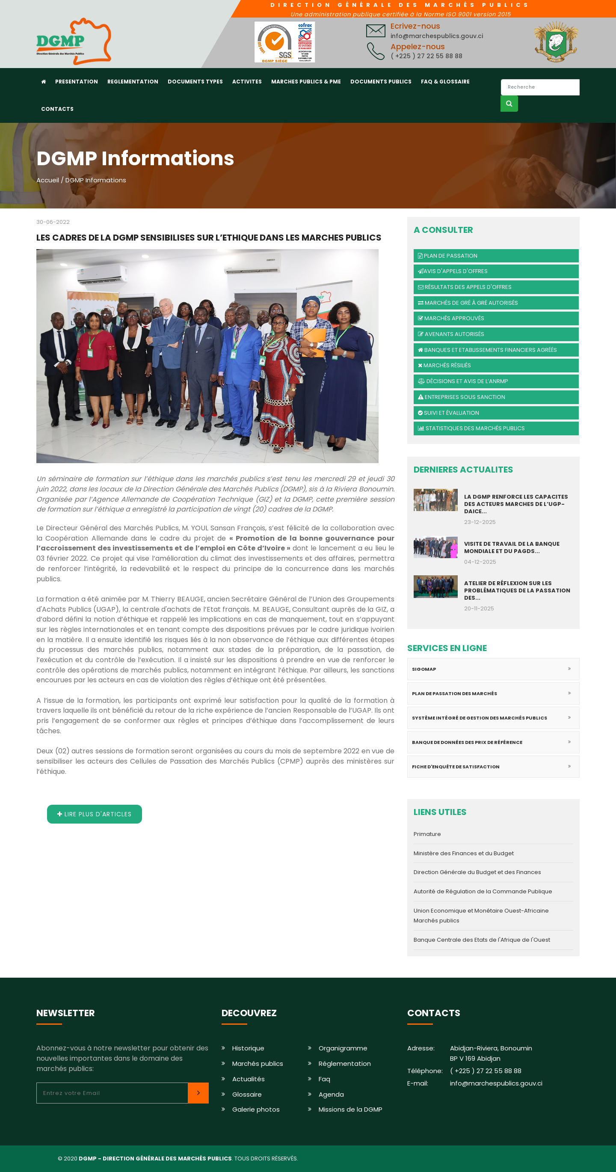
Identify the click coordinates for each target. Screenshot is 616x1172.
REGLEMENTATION (132, 81)
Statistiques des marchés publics (471, 428)
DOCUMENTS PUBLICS (381, 81)
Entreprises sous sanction (461, 397)
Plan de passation (447, 256)
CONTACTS (57, 109)
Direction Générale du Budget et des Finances (477, 872)
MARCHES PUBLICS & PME (306, 81)
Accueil (47, 180)
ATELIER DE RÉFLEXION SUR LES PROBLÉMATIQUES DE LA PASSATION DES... (517, 590)
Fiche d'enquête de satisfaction (456, 766)
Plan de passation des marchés (454, 693)
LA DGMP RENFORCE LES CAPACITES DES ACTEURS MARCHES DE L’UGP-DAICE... (516, 504)
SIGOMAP (424, 669)
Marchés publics (257, 1063)
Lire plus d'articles (94, 814)
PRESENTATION (76, 81)
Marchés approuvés (451, 318)
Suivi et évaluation (448, 413)
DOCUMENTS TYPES (195, 81)
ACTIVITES (247, 81)
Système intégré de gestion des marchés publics (479, 717)
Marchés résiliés (444, 365)
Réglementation (345, 1063)
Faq (324, 1078)
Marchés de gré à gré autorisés (468, 303)
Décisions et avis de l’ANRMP (463, 381)
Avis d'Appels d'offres (453, 271)
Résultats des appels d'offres (465, 287)
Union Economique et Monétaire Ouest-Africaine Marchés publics (481, 916)
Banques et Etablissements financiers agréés (487, 350)
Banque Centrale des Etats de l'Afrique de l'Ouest (482, 940)
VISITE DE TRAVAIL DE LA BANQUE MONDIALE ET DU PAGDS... (512, 547)
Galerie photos (256, 1109)
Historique (248, 1048)
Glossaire (247, 1094)
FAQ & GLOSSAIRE (445, 81)
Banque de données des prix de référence (467, 742)
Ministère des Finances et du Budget (464, 853)
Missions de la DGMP (350, 1109)
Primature (427, 834)
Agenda (331, 1094)
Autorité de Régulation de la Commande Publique (483, 891)
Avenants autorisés (451, 334)
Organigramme (343, 1048)
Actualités (248, 1078)
